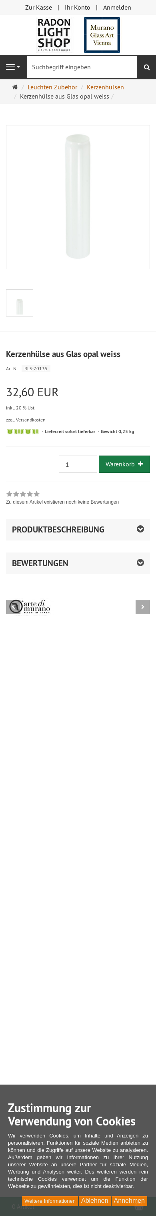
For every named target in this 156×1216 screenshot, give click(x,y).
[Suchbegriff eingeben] (82, 67)
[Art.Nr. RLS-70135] (78, 368)
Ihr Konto (77, 7)
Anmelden (117, 7)
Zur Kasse (38, 7)
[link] (62, 499)
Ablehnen (94, 1200)
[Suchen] (147, 67)
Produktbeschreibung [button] (58, 529)
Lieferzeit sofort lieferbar (70, 431)
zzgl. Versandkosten (26, 420)
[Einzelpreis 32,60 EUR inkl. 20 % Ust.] (78, 398)
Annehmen (129, 1200)
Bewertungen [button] (40, 563)
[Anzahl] (78, 464)
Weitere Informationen (50, 1201)
